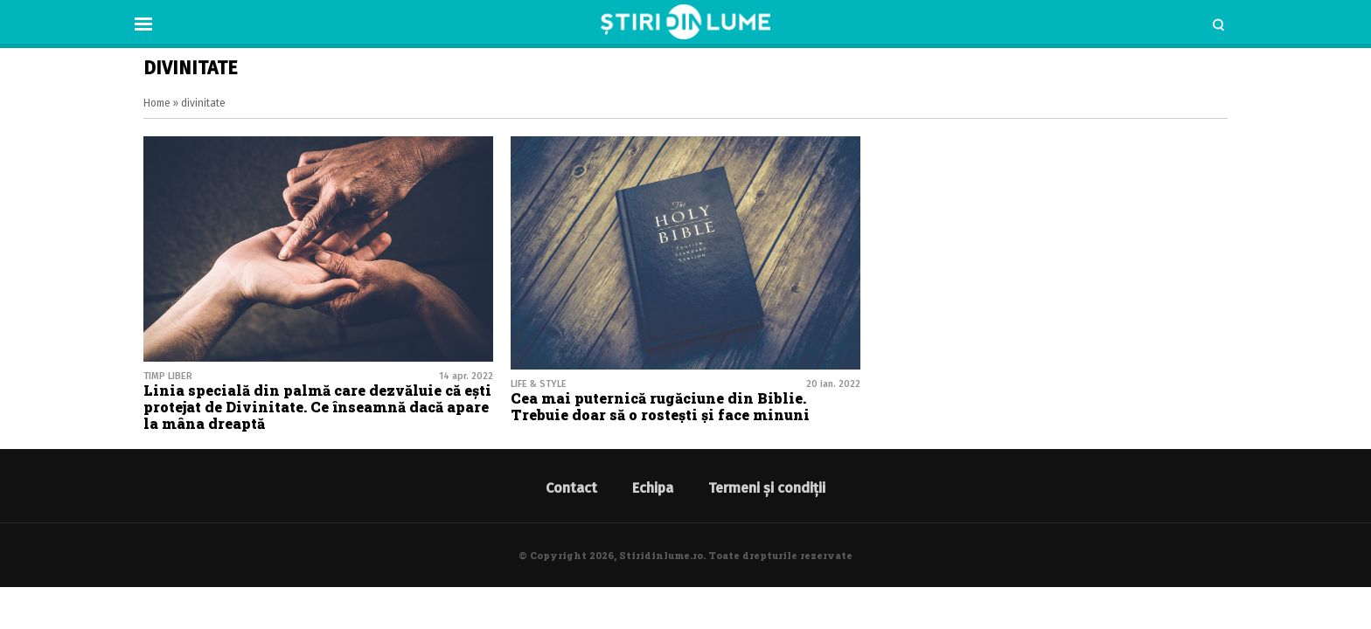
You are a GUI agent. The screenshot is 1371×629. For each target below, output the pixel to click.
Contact (571, 488)
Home (157, 103)
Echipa (652, 488)
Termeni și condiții (766, 488)
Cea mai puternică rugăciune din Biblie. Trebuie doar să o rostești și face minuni (660, 406)
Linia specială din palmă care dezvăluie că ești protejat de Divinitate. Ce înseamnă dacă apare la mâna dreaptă (317, 406)
